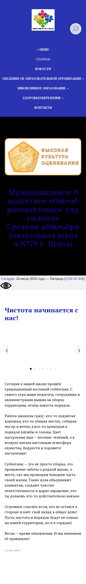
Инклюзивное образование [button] (42, 88)
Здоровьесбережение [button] (41, 98)
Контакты (43, 108)
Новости (43, 69)
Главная (43, 59)
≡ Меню (43, 49)
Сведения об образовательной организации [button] (41, 78)
